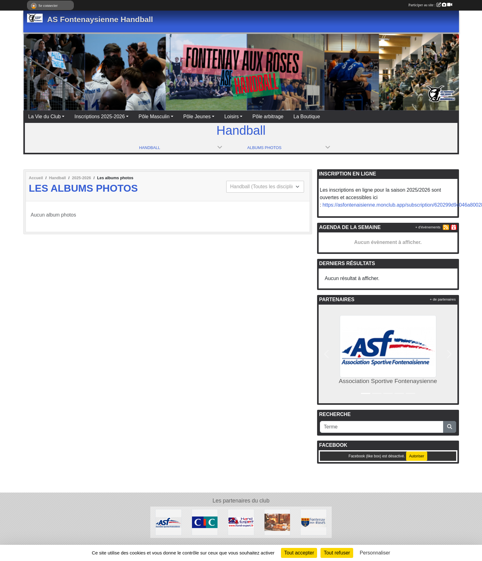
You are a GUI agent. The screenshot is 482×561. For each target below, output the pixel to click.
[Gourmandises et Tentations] (277, 522)
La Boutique (306, 116)
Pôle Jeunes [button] (197, 116)
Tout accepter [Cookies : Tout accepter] (299, 552)
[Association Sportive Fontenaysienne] (168, 522)
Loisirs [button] (231, 116)
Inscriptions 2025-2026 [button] (99, 116)
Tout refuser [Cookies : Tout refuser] (337, 552)
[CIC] (205, 522)
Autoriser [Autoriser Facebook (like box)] (416, 456)
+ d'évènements (427, 227)
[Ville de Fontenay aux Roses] (313, 522)
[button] (327, 354)
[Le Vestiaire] (241, 522)
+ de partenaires (443, 299)
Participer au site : (430, 5)
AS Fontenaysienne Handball (100, 19)
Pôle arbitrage (267, 116)
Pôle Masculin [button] (154, 116)
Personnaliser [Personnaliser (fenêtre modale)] (375, 552)
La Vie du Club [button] (44, 116)
